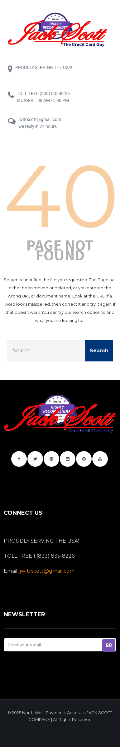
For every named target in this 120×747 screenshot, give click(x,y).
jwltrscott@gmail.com (47, 571)
